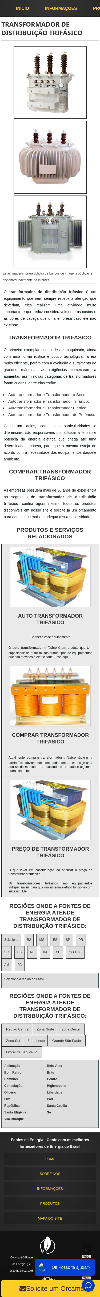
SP (68, 940)
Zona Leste (36, 1041)
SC (6, 952)
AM (6, 965)
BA (45, 952)
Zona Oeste (71, 1029)
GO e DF (75, 952)
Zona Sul (13, 1041)
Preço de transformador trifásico (50, 852)
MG (41, 940)
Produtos (50, 1203)
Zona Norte (45, 1029)
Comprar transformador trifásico (50, 738)
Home (50, 1159)
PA (20, 965)
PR (81, 940)
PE (32, 952)
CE (58, 952)
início (22, 8)
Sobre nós (50, 1174)
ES (55, 940)
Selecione (11, 940)
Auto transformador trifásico (50, 619)
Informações (61, 8)
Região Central (17, 1029)
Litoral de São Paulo (21, 1052)
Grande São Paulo (66, 1041)
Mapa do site (50, 1218)
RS (19, 952)
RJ (29, 940)
